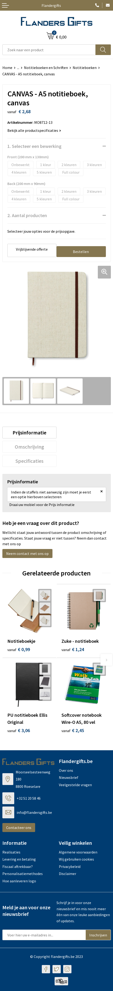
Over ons (66, 770)
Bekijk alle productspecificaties (34, 130)
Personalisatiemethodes (22, 873)
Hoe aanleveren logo (19, 881)
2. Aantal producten (27, 215)
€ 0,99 (18, 649)
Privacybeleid (69, 866)
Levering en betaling (19, 859)
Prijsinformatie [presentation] (29, 432)
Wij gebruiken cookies (76, 859)
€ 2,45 (72, 730)
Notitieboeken (85, 67)
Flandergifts (51, 5)
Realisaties (11, 852)
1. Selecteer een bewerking (34, 146)
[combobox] (49, 49)
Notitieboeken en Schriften (46, 67)
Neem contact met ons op (27, 553)
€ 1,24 (72, 649)
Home (7, 67)
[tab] (29, 432)
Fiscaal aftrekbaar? (17, 866)
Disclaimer (67, 873)
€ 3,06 (18, 730)
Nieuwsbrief (68, 777)
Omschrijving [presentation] (29, 446)
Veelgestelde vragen (75, 784)
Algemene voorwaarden (78, 852)
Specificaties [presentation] (29, 461)
